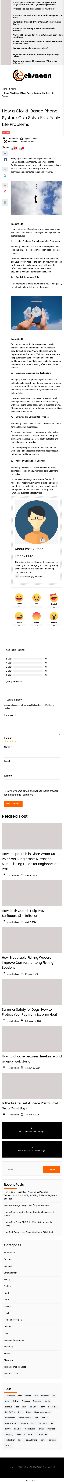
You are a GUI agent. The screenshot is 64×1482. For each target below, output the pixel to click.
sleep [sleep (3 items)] (18, 1434)
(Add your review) (14, 681)
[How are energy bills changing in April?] (6, 49)
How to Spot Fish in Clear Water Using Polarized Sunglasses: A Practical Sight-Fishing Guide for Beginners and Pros (34, 3)
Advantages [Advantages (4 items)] (10, 1396)
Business (8, 1259)
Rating (8, 738)
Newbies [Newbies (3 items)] (17, 1429)
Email (7, 761)
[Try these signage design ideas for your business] (6, 10)
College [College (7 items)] (16, 1401)
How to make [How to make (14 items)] (10, 1423)
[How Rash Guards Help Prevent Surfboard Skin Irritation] (6, 29)
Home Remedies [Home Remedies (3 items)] (24, 1418)
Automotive (9, 1252)
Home (11, 1467)
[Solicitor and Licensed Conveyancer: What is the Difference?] (6, 62)
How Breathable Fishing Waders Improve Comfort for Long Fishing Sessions (28, 962)
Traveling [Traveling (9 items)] (52, 1440)
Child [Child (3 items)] (7, 1401)
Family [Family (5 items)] (47, 1401)
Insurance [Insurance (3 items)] (43, 1423)
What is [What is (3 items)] (8, 1445)
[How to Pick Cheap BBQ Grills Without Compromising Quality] (6, 23)
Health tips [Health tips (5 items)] (52, 1407)
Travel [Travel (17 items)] (42, 1440)
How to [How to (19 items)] (44, 1418)
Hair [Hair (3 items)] (24, 1407)
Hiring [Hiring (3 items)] (20, 1412)
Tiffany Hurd (13, 139)
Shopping (8, 1360)
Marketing (8, 1346)
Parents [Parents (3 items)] (41, 1429)
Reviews (6, 132)
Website (8, 775)
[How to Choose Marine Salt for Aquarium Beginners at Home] (6, 16)
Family (7, 1279)
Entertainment (10, 1273)
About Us (22, 1467)
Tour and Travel (11, 1373)
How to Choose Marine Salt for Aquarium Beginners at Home (37, 16)
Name (8, 747)
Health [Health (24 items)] (42, 1407)
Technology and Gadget (15, 1367)
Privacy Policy (35, 1467)
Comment (10, 715)
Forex (6, 1299)
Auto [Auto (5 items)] (20, 1396)
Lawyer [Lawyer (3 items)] (8, 1429)
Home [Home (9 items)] (28, 1412)
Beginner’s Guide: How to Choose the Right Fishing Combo (36, 55)
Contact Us (50, 1467)
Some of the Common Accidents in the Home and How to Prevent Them (37, 42)
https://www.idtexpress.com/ (40, 351)
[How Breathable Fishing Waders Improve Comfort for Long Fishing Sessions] (32, 940)
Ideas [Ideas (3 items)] (33, 1423)
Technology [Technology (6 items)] (10, 1440)
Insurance (8, 1326)
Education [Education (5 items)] (37, 1401)
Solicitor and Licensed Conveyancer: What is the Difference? (35, 62)
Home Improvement (13, 1320)
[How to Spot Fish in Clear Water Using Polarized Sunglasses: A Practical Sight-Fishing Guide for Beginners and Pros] (6, 3)
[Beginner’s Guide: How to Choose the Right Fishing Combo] (6, 55)
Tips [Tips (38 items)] (19, 1440)
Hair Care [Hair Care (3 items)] (33, 1407)
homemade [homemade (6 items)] (10, 1418)
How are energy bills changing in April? (30, 48)
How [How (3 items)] (36, 1418)
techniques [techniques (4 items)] (42, 1434)
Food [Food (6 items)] (17, 1407)
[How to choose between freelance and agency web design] (32, 1039)
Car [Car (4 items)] (53, 1396)
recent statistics (30, 246)
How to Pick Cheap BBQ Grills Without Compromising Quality (37, 23)
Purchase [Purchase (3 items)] (51, 1429)
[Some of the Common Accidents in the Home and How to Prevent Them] (6, 42)
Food (6, 1293)
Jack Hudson (13, 875)
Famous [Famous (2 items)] (8, 1407)
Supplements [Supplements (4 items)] (29, 1434)
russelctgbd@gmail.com (28, 576)
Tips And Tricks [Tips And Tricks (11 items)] (31, 1440)
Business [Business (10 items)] (45, 1396)
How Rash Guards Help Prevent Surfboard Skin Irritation (34, 29)
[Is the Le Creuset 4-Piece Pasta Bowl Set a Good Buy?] (32, 1086)
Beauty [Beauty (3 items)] (28, 1396)
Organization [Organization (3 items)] (29, 1429)
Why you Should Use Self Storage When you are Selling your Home (38, 36)
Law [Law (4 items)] (51, 1423)
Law (6, 1333)
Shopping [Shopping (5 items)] (9, 1434)
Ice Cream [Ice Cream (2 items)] (24, 1423)
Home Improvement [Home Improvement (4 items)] (42, 1412)
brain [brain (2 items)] (36, 1396)
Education (8, 1266)
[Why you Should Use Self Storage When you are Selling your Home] (6, 36)
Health (7, 1313)
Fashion (7, 1286)
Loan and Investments (14, 1340)
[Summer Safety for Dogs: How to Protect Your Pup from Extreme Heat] (32, 992)
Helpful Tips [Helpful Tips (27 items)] (10, 1412)
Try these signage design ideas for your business (35, 9)
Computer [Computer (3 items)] (26, 1401)
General (7, 1306)
